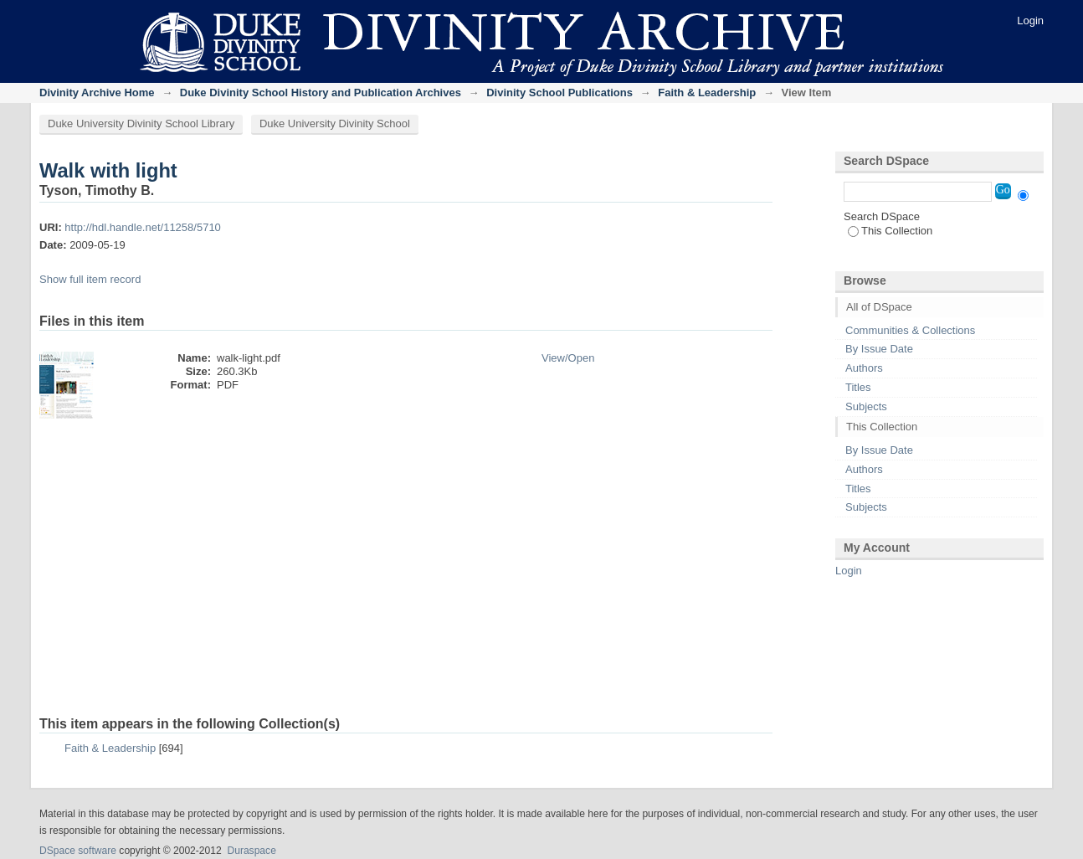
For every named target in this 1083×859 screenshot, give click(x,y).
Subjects (866, 406)
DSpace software (77, 850)
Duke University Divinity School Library (141, 123)
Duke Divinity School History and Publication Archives (320, 92)
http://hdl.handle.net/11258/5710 (142, 227)
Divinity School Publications (559, 92)
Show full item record (90, 279)
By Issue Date (879, 348)
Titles (858, 387)
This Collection (890, 230)
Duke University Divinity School (334, 123)
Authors (864, 368)
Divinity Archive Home (97, 92)
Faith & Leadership (707, 92)
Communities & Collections (910, 330)
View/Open (568, 358)
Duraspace (251, 850)
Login (1030, 20)
